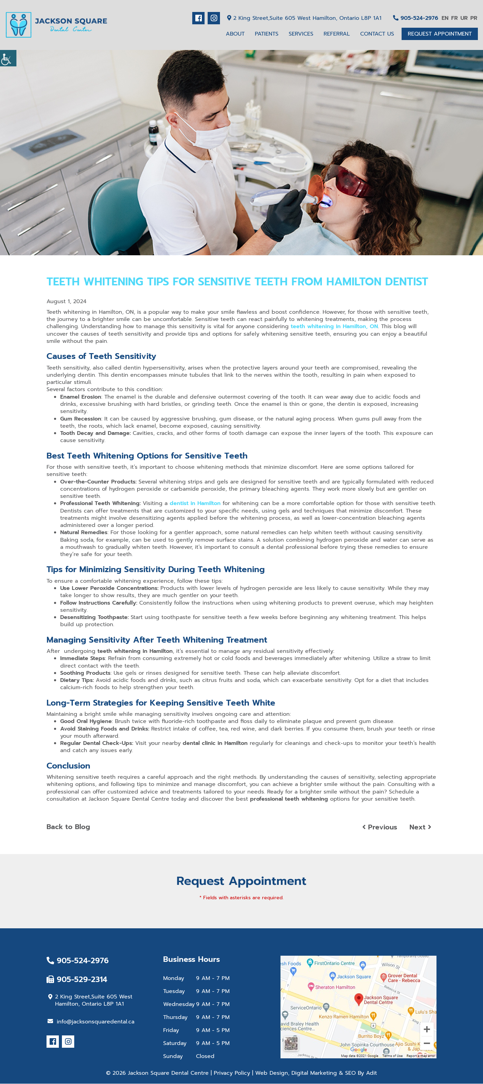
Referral (337, 34)
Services (301, 34)
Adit (371, 1073)
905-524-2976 (415, 18)
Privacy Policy (232, 1073)
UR (464, 18)
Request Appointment (440, 34)
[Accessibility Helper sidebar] (8, 58)
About (235, 34)
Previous (379, 827)
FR (454, 18)
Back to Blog (68, 827)
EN (445, 18)
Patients (266, 34)
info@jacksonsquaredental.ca (91, 1022)
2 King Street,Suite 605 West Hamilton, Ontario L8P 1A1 (304, 18)
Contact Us (377, 34)
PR (473, 18)
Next (420, 827)
